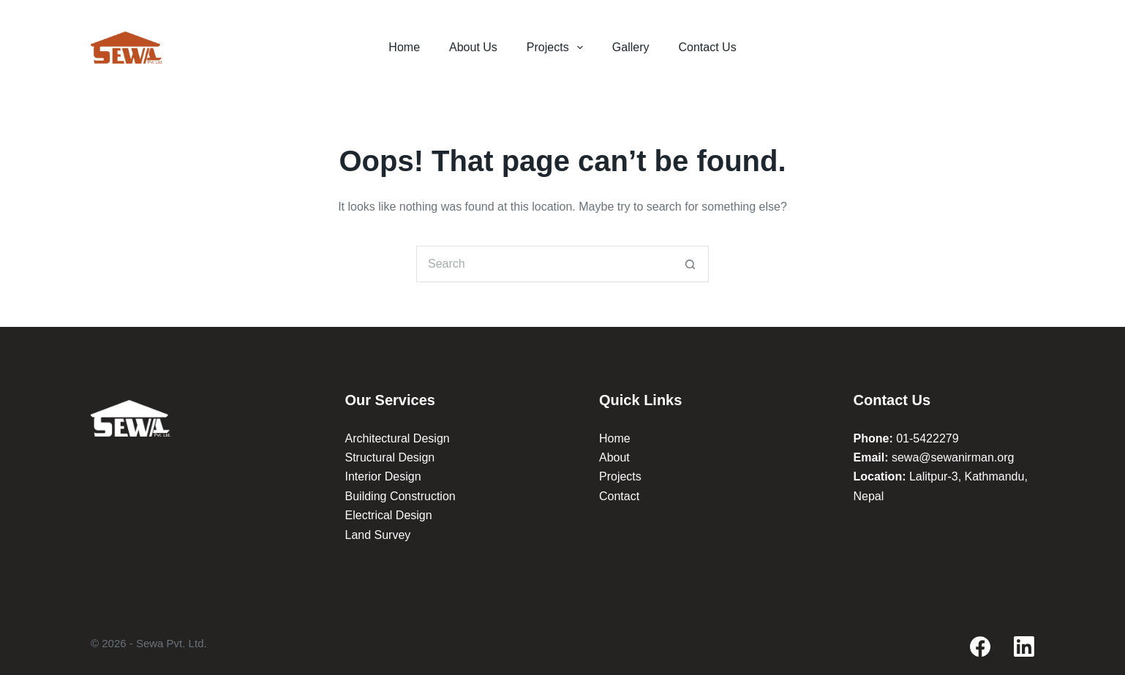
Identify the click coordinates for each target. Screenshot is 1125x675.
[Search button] (690, 264)
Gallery (631, 47)
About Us (473, 47)
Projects (558, 47)
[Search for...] (544, 264)
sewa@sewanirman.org (953, 457)
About (614, 457)
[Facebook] (980, 646)
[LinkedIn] (1024, 646)
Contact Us (708, 47)
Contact (619, 496)
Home (404, 47)
